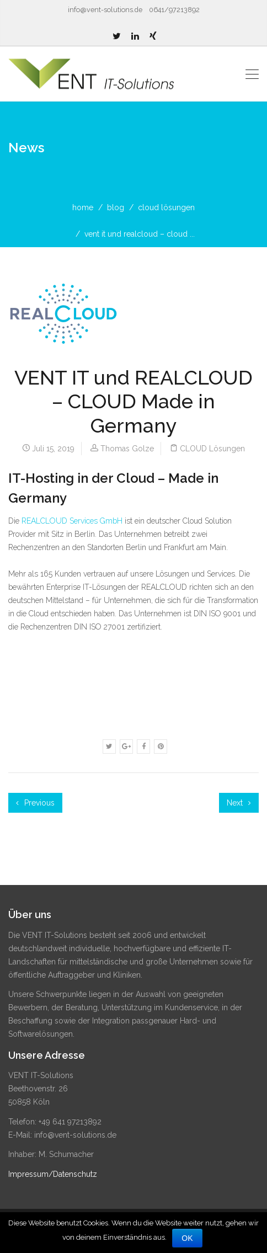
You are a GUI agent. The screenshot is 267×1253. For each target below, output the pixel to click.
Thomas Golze (127, 448)
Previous (35, 802)
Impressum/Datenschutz (52, 1174)
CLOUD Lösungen (166, 207)
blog (115, 207)
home (82, 207)
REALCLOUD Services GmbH (72, 520)
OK (187, 1238)
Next (239, 802)
